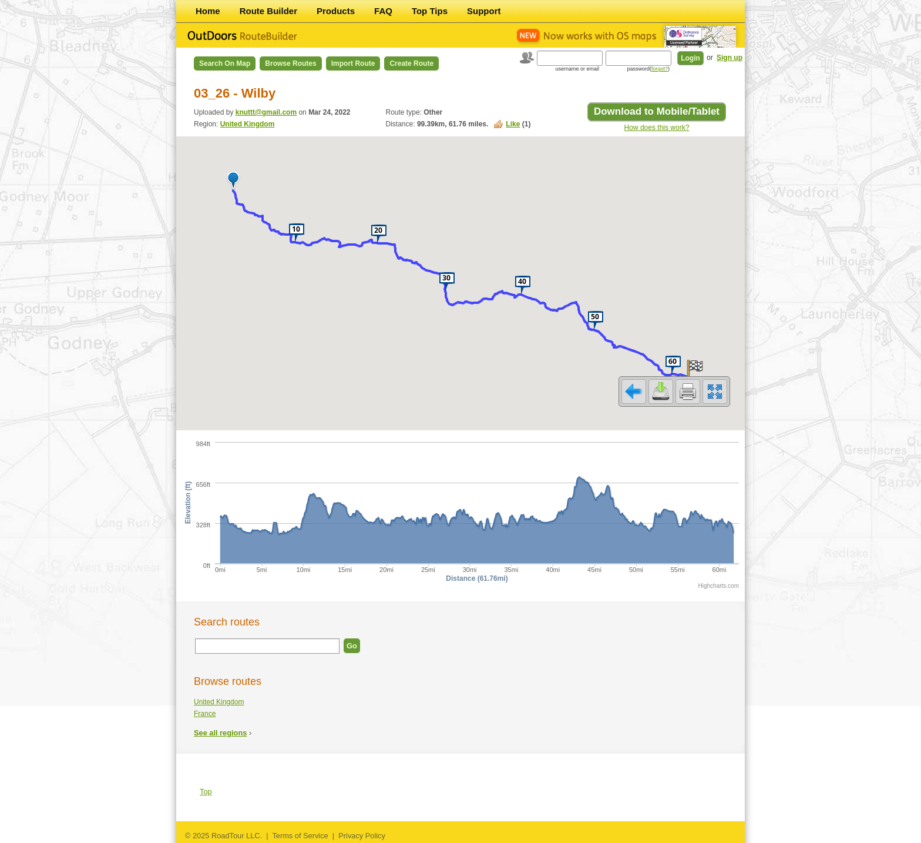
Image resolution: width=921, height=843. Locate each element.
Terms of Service (300, 835)
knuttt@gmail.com (266, 112)
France (205, 714)
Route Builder (268, 11)
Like (513, 124)
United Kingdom (247, 124)
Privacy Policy (361, 835)
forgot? (659, 69)
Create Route (411, 63)
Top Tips (430, 11)
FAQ (383, 11)
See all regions (220, 732)
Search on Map (224, 63)
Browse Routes (290, 63)
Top (206, 791)
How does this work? (657, 127)
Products (336, 11)
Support (484, 11)
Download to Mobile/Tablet (657, 111)
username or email (577, 69)
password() (648, 69)
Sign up (729, 57)
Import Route (353, 63)
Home (208, 11)
